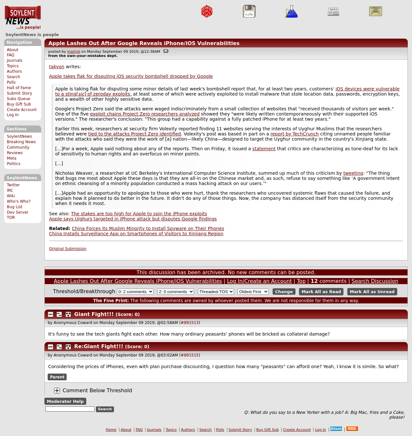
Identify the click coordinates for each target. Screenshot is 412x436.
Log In (13, 115)
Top (301, 281)
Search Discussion (374, 281)
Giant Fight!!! (94, 314)
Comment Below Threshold (97, 390)
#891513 (190, 322)
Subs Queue (18, 99)
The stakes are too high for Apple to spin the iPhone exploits (139, 213)
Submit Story (19, 93)
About (12, 50)
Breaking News (21, 142)
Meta (11, 158)
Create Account (22, 109)
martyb (73, 52)
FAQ (10, 55)
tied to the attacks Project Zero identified (134, 133)
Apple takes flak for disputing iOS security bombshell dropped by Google (131, 76)
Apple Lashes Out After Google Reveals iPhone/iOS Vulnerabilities (143, 43)
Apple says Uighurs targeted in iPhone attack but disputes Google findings (133, 218)
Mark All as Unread (372, 291)
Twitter (13, 185)
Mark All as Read (321, 291)
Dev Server (17, 212)
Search (13, 77)
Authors (14, 71)
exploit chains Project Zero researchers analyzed (145, 113)
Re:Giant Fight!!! (98, 346)
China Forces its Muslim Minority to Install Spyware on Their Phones (148, 228)
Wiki (11, 196)
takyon (56, 66)
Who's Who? (19, 201)
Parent (57, 377)
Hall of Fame (19, 88)
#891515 (190, 355)
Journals (14, 60)
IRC (10, 190)
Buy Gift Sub (19, 104)
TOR (11, 217)
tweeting (353, 173)
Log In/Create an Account (259, 281)
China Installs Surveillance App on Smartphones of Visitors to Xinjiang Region (136, 233)
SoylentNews (22, 18)
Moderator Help (65, 401)
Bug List (15, 207)
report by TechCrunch (294, 133)
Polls (11, 82)
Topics (13, 66)
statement (264, 148)
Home (111, 430)
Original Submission (68, 248)
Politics (13, 164)
